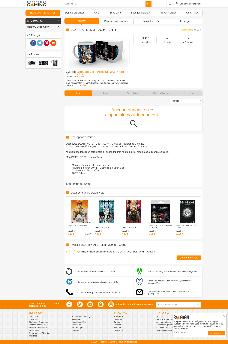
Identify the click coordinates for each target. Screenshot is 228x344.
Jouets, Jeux (77, 325)
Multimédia (34, 330)
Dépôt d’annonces (74, 12)
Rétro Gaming (78, 319)
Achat (97, 12)
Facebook (118, 316)
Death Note (80, 74)
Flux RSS (118, 330)
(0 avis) (197, 30)
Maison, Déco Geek (38, 327)
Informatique (77, 327)
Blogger (117, 325)
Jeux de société (79, 322)
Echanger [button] (185, 21)
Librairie (75, 330)
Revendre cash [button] (151, 21)
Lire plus (82, 85)
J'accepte (216, 333)
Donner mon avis (189, 257)
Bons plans (116, 12)
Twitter (117, 322)
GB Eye (80, 76)
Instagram (118, 319)
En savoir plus (180, 332)
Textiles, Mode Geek (38, 325)
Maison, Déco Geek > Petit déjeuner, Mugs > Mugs (100, 72)
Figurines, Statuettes (38, 322)
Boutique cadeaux (140, 12)
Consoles (33, 319)
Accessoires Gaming (81, 316)
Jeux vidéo (34, 316)
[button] (43, 21)
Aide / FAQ (192, 12)
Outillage (33, 336)
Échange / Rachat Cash (43, 12)
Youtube (117, 327)
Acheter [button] (82, 21)
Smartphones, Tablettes (40, 333)
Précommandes (168, 12)
